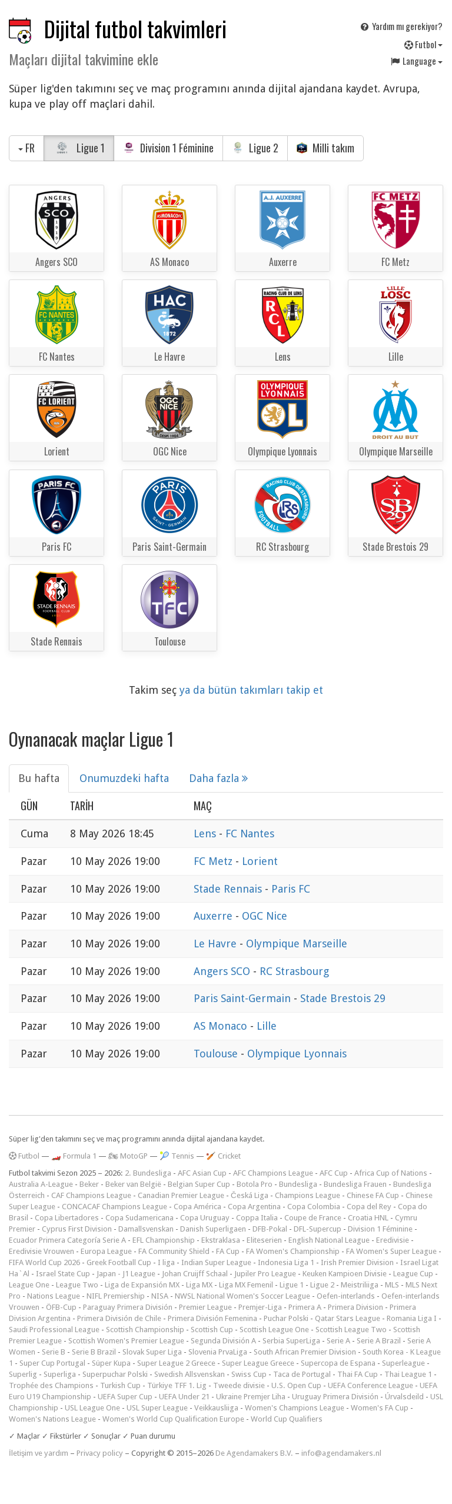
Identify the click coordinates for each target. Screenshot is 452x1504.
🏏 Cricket (223, 1156)
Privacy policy (100, 1453)
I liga (166, 1262)
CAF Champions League (91, 1195)
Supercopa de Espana (338, 1363)
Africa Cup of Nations (390, 1173)
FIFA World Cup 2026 (44, 1262)
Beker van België (133, 1184)
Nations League (53, 1296)
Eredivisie (392, 1240)
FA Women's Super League (391, 1251)
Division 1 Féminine (168, 147)
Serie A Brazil (379, 1340)
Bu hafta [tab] (38, 778)
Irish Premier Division (357, 1262)
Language (416, 60)
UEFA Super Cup (125, 1396)
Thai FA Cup (357, 1374)
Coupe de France (312, 1217)
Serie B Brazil (94, 1351)
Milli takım (326, 147)
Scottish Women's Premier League (126, 1340)
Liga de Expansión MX (142, 1284)
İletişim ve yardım (38, 1453)
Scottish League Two (351, 1329)
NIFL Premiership (116, 1296)
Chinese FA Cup (373, 1195)
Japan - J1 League (126, 1273)
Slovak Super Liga (152, 1351)
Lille (267, 1026)
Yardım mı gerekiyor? (401, 25)
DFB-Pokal (269, 1229)
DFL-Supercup (317, 1229)
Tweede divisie (239, 1385)
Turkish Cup (120, 1385)
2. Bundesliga (148, 1173)
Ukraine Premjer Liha (250, 1396)
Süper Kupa (111, 1363)
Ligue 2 (255, 147)
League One (29, 1284)
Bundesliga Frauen (355, 1184)
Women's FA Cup (379, 1407)
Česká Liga (249, 1195)
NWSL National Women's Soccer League (242, 1296)
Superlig (23, 1374)
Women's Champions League (294, 1407)
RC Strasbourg (294, 971)
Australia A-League (41, 1184)
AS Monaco (222, 1026)
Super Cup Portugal (52, 1363)
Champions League (307, 1195)
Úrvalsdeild (404, 1396)
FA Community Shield (174, 1251)
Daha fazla (218, 778)
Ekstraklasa (220, 1240)
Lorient (260, 861)
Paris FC (290, 889)
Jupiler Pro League (265, 1273)
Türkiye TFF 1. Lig (177, 1385)
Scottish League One (274, 1329)
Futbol (423, 44)
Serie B (53, 1351)
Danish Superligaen (213, 1229)
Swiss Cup (249, 1374)
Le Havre (217, 943)
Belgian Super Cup (199, 1184)
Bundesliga (298, 1184)
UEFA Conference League (370, 1385)
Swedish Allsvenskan (189, 1374)
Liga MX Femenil (246, 1284)
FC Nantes (249, 833)
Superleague (403, 1363)
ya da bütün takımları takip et (251, 690)
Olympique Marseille (296, 943)
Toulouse (217, 1053)
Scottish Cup (212, 1329)
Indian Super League (216, 1262)
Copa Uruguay (205, 1217)
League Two (77, 1284)
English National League (329, 1240)
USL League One (92, 1407)
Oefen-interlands (346, 1296)
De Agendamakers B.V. (254, 1453)
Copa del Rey (369, 1206)
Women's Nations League (52, 1419)
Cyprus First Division (77, 1229)
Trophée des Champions (51, 1385)
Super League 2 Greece (176, 1363)
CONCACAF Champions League (114, 1206)
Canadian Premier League (181, 1195)
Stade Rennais (229, 889)
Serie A (338, 1340)
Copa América (197, 1206)
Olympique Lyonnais (297, 1053)
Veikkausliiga (216, 1407)
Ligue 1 (79, 147)
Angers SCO (223, 971)
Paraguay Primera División (127, 1307)
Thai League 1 (408, 1374)
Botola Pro (254, 1184)
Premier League (205, 1307)
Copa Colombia (313, 1206)
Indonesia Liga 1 (286, 1262)
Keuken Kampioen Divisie (345, 1273)
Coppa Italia (257, 1217)
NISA (159, 1296)
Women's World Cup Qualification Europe (173, 1419)
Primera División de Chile (119, 1318)
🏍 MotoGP (128, 1156)
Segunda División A (223, 1340)
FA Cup (228, 1251)
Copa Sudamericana (139, 1217)
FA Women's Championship (293, 1251)
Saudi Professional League (54, 1329)
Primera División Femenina (212, 1318)
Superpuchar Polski (115, 1374)
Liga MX (199, 1284)
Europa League (106, 1251)
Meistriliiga (359, 1284)
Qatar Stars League (347, 1318)
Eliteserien (264, 1240)
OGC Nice (264, 916)
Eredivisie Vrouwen (41, 1251)
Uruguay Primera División (335, 1396)
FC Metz (214, 861)
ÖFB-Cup (61, 1307)
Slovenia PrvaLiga (217, 1351)
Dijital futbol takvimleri (135, 28)
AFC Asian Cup (202, 1173)
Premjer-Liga (260, 1307)
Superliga (60, 1374)
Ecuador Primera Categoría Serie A (67, 1240)
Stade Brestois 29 (342, 998)
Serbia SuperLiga (291, 1340)
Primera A (304, 1307)
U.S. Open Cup (296, 1385)
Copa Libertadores (67, 1217)
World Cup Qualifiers (287, 1419)
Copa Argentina (254, 1206)
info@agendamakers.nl (341, 1453)
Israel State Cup (63, 1273)
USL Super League (157, 1407)
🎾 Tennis (176, 1156)
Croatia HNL (368, 1217)
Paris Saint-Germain (244, 998)
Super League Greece (258, 1363)
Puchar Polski (286, 1318)
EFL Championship (163, 1240)
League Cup (413, 1273)
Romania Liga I (412, 1318)
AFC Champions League (273, 1173)
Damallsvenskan (146, 1229)
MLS (392, 1284)
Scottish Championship (145, 1329)
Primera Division (355, 1307)
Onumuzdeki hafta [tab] (124, 778)
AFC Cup (334, 1173)
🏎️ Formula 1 (74, 1156)
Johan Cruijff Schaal (195, 1273)
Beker (89, 1184)
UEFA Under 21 (184, 1396)
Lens (206, 833)
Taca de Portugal (302, 1374)
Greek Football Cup (119, 1262)
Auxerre (214, 916)
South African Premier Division (305, 1351)
